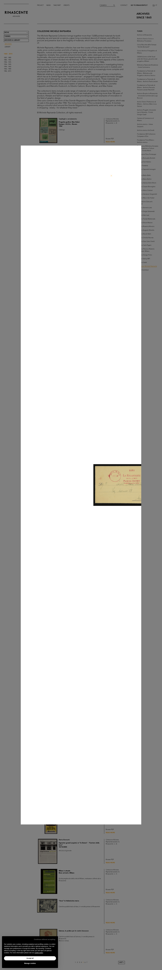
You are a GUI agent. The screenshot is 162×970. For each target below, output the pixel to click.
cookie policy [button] (38, 953)
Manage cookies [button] (30, 963)
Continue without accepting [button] (44, 939)
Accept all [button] (30, 958)
